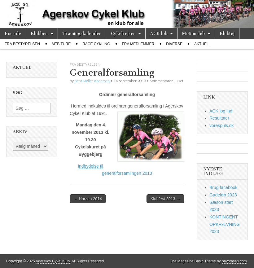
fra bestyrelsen (22, 44)
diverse (174, 44)
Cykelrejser (123, 33)
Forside (13, 33)
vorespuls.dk (221, 125)
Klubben (39, 33)
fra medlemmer (138, 44)
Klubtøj (227, 33)
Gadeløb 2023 (223, 194)
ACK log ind (220, 110)
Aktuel (201, 44)
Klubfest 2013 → (165, 198)
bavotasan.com (234, 261)
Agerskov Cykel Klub (53, 261)
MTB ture (61, 44)
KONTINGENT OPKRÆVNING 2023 (224, 224)
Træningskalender (82, 33)
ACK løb (158, 33)
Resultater (219, 118)
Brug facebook (223, 187)
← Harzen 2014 (88, 198)
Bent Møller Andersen (92, 80)
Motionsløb (193, 33)
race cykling (96, 44)
